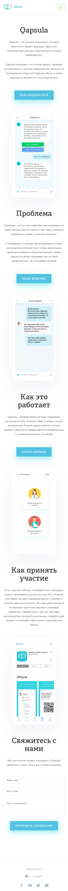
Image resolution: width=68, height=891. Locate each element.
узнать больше (34, 452)
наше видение (34, 278)
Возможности (34, 869)
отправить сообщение (34, 825)
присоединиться (34, 95)
